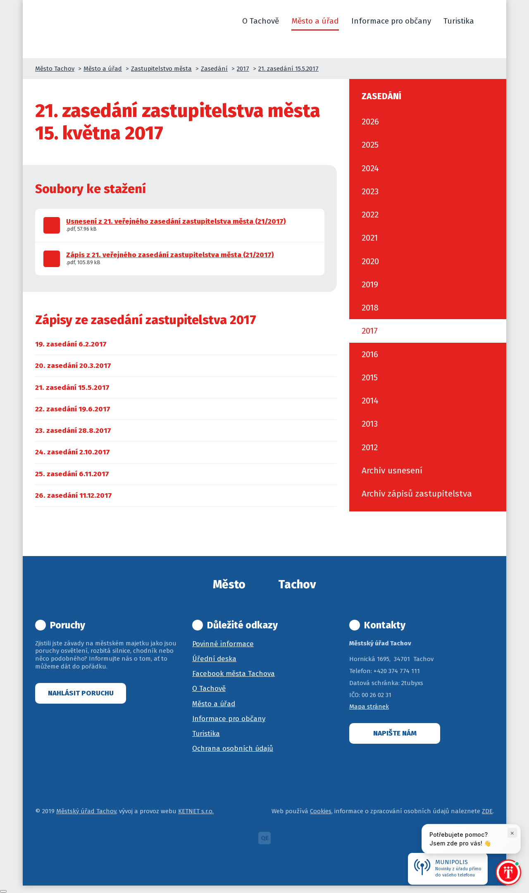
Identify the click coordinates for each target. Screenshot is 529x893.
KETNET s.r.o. (196, 811)
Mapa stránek (369, 706)
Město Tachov (54, 68)
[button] (490, 21)
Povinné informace (223, 644)
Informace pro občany (228, 718)
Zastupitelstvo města (161, 68)
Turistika (206, 733)
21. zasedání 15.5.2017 (288, 68)
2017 (243, 68)
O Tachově (209, 688)
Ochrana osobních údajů (232, 748)
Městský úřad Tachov (86, 811)
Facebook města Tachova (233, 673)
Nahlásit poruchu (81, 693)
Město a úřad (102, 68)
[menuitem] (71, 344)
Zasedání (214, 68)
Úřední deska (214, 658)
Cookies (320, 811)
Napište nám (395, 733)
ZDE (487, 811)
